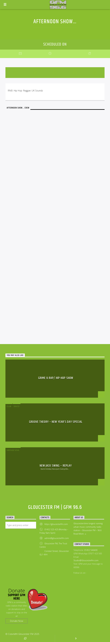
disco (16, 406)
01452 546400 (90, 550)
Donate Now (16, 621)
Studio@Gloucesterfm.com (85, 560)
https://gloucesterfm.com (56, 524)
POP (28, 638)
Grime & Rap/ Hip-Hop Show (55, 377)
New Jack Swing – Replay (56, 465)
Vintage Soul (13, 450)
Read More (79, 534)
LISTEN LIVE (83, 638)
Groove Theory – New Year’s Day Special (55, 421)
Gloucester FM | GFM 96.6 (55, 507)
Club (9, 406)
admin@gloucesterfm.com (56, 538)
